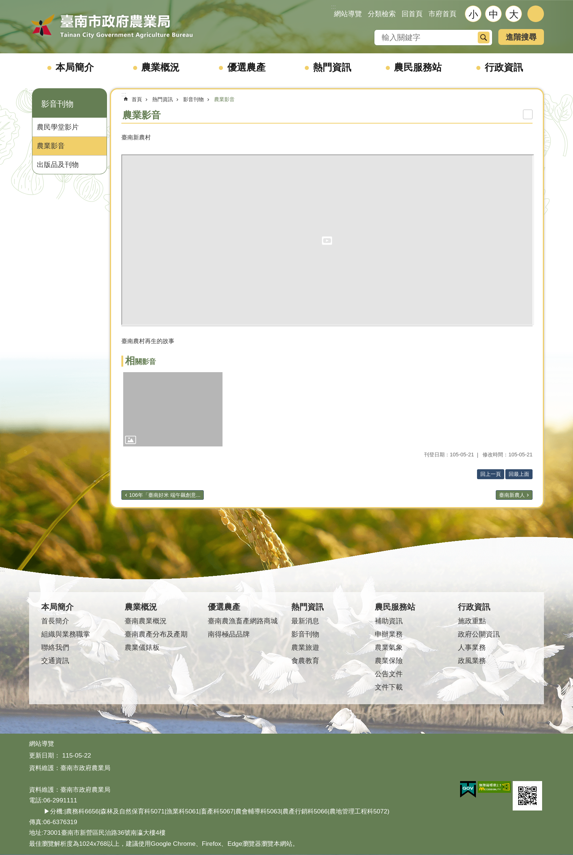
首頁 (137, 99)
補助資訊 (389, 621)
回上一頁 (490, 474)
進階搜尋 (521, 37)
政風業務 (472, 661)
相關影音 (140, 362)
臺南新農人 (512, 495)
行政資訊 (504, 67)
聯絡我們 (55, 647)
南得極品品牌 (229, 634)
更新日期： (44, 755)
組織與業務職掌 (65, 634)
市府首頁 (442, 14)
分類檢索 (382, 14)
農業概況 (160, 67)
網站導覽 (348, 14)
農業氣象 (389, 647)
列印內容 (528, 114)
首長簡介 (55, 621)
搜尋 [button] (484, 37)
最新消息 (305, 621)
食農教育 (305, 661)
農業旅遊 (305, 647)
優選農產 (246, 67)
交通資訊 (55, 661)
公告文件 (389, 674)
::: (31, 91)
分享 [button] (535, 14)
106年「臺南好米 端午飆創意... (164, 495)
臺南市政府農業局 (112, 26)
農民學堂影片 (58, 127)
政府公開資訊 (479, 634)
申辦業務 (389, 634)
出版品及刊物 (58, 164)
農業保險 (389, 661)
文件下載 (389, 687)
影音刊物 (57, 103)
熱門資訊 (332, 67)
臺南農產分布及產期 (156, 634)
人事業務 (472, 647)
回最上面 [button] (519, 474)
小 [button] (473, 14)
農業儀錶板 (142, 647)
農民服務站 (418, 67)
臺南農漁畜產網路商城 (243, 621)
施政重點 (472, 621)
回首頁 (412, 14)
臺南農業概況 (146, 621)
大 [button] (514, 14)
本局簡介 (75, 67)
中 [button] (493, 14)
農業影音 (51, 146)
